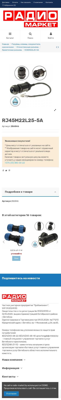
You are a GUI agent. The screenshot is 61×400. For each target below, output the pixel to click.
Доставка (6, 2)
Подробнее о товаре (30, 191)
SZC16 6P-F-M (16, 250)
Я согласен (11, 394)
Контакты (49, 2)
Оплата (15, 2)
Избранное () (9, 5)
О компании (38, 2)
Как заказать (26, 2)
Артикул (6, 201)
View (16, 258)
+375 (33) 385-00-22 (15, 163)
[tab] (30, 192)
